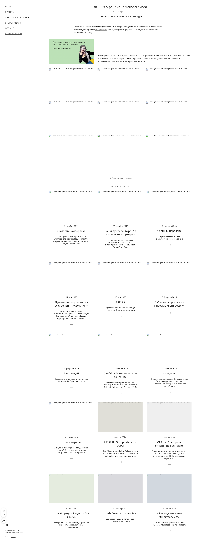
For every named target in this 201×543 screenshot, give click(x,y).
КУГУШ (8, 6)
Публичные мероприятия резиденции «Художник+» (71, 303)
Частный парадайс (169, 231)
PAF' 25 (120, 302)
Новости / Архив (13, 33)
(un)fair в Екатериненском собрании (120, 375)
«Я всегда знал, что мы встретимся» (169, 515)
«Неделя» (169, 373)
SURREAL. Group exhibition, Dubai (120, 443)
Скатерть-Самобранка (71, 231)
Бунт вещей (71, 373)
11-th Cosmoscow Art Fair (120, 513)
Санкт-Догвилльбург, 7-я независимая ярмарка (120, 232)
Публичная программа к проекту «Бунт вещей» (169, 303)
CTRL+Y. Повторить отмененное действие (169, 443)
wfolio (13, 537)
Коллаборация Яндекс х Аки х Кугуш (71, 515)
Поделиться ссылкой (122, 178)
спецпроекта (101, 29)
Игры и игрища (71, 442)
